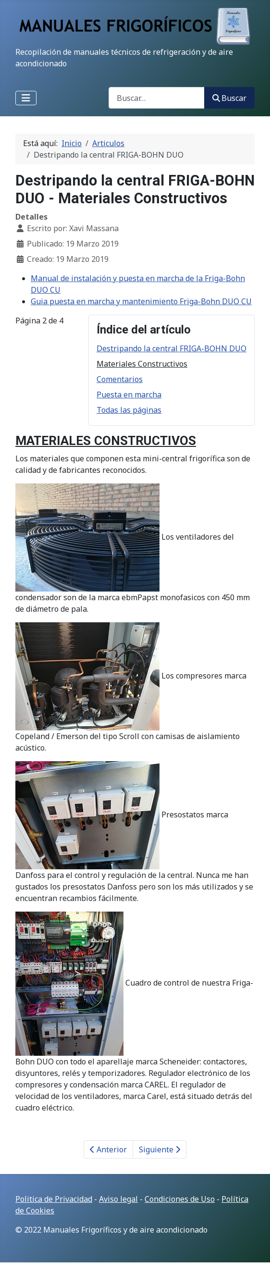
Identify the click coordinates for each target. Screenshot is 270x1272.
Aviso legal (118, 1199)
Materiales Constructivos (142, 363)
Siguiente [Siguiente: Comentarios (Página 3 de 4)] (159, 1149)
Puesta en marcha (129, 394)
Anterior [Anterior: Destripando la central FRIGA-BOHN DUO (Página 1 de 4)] (108, 1149)
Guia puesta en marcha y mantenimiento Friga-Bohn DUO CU (141, 301)
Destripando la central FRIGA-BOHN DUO (171, 348)
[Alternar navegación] (26, 98)
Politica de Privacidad (53, 1199)
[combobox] (157, 98)
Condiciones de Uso (180, 1199)
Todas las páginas (129, 410)
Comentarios (120, 379)
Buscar (229, 98)
